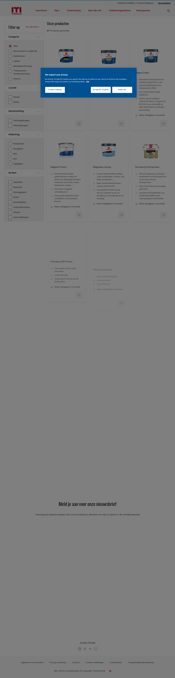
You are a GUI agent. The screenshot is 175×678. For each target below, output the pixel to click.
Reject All (122, 90)
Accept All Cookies (100, 90)
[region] (89, 83)
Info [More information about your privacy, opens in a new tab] (87, 82)
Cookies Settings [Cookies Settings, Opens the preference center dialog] (55, 90)
